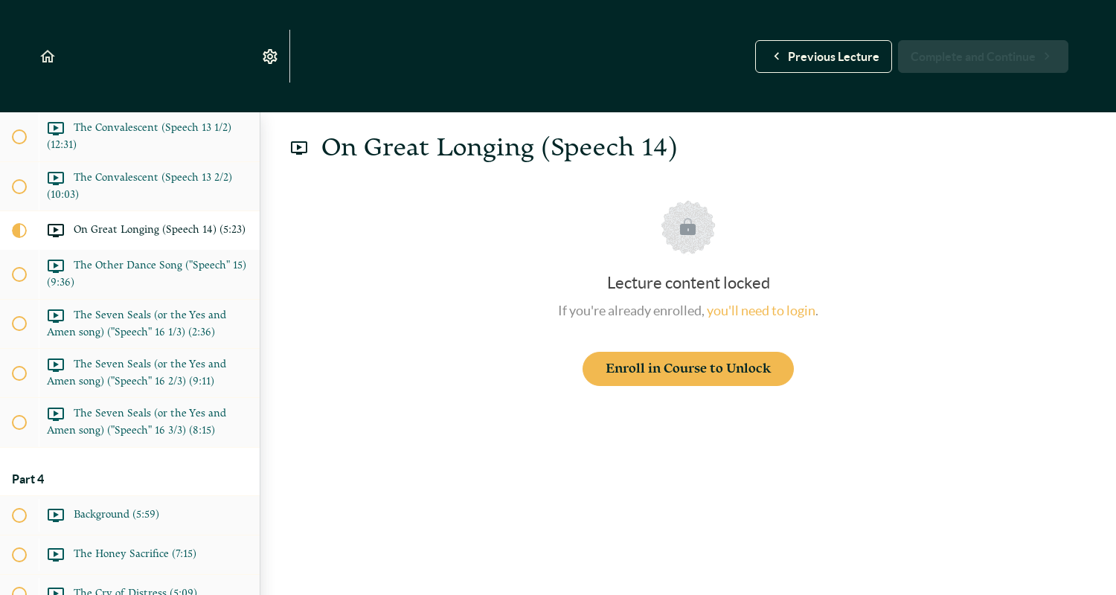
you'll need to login (761, 310)
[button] (48, 56)
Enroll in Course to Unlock (688, 368)
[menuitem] (270, 56)
